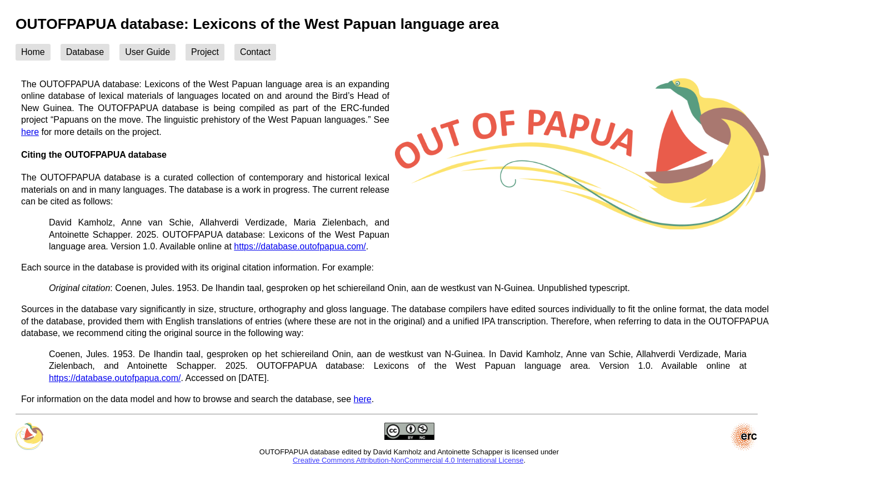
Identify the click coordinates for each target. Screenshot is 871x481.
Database (85, 52)
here (30, 132)
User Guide (147, 52)
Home (33, 52)
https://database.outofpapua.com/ (300, 246)
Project (205, 52)
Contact (255, 52)
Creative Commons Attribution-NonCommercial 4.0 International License (408, 460)
